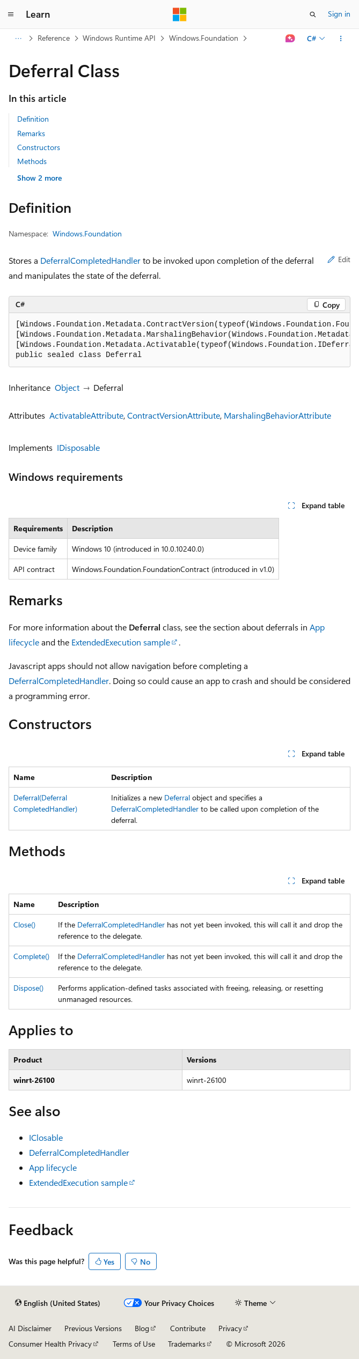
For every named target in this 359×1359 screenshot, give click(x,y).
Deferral (177, 797)
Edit (338, 259)
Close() (24, 924)
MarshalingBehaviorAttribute (277, 415)
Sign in (339, 14)
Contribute (188, 1328)
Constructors (38, 147)
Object (67, 387)
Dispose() (28, 988)
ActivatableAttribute (86, 415)
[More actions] (341, 38)
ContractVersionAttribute (173, 415)
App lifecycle (53, 1167)
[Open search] (313, 14)
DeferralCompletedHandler (90, 260)
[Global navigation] (10, 14)
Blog (142, 1328)
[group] (179, 340)
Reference (54, 38)
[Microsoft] (180, 14)
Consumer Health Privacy (50, 1344)
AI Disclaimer (30, 1328)
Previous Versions (93, 1328)
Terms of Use (134, 1344)
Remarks (31, 133)
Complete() (31, 956)
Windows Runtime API (119, 38)
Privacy (230, 1328)
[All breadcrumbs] (18, 38)
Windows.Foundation (203, 38)
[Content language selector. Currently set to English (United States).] (58, 1303)
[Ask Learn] (290, 38)
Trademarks (187, 1344)
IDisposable (78, 447)
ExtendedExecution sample (120, 642)
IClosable (46, 1137)
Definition (33, 119)
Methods (32, 161)
